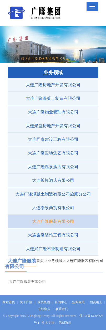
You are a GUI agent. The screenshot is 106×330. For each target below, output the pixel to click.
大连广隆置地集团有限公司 (53, 153)
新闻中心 (61, 302)
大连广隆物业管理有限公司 (53, 112)
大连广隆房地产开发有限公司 (53, 84)
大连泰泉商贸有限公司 (53, 207)
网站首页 (8, 302)
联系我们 (61, 309)
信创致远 (65, 322)
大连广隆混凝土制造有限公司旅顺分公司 (53, 194)
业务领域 (56, 261)
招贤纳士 (96, 302)
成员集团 (43, 302)
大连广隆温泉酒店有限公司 (53, 166)
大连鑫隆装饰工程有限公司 (53, 235)
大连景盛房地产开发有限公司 (53, 125)
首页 (41, 261)
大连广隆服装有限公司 (53, 221)
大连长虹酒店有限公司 (53, 180)
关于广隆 (26, 302)
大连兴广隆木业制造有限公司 (53, 248)
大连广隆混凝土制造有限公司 (53, 98)
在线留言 (44, 309)
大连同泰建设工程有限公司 (53, 139)
